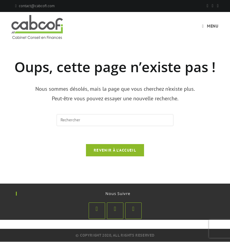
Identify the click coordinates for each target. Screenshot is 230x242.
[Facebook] (207, 6)
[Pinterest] (212, 6)
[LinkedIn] (115, 211)
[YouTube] (216, 6)
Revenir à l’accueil (115, 150)
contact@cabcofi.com (37, 5)
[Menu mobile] (210, 26)
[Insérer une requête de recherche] (115, 120)
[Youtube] (133, 211)
